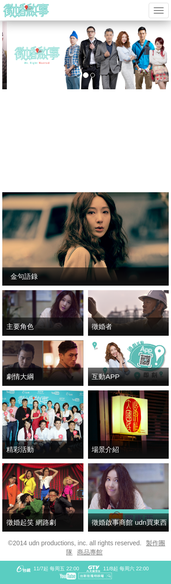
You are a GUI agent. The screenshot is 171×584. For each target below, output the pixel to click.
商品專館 (90, 552)
